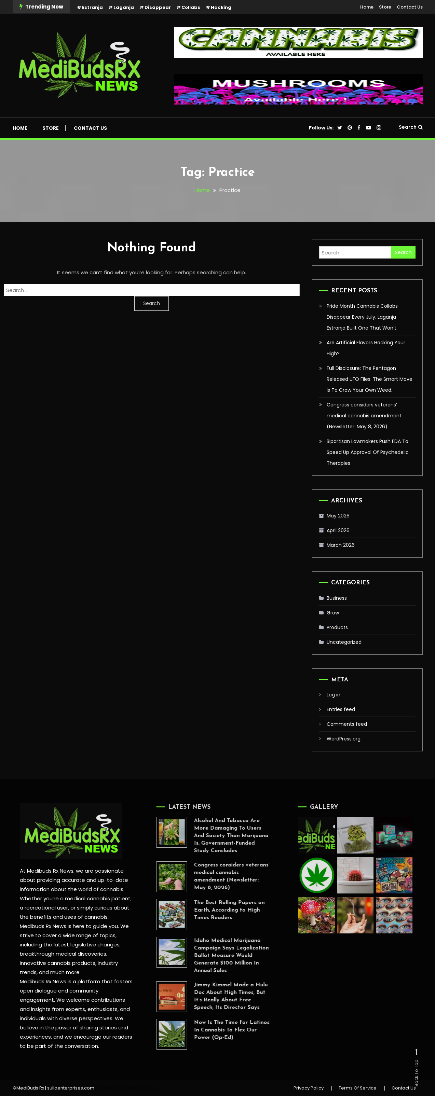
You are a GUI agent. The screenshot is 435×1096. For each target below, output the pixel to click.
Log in (333, 694)
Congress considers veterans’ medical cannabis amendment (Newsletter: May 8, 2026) (364, 415)
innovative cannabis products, (58, 963)
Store (385, 7)
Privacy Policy (309, 1088)
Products (337, 627)
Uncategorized (344, 642)
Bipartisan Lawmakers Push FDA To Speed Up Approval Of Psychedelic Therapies (368, 452)
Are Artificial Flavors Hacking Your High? (366, 348)
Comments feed (347, 724)
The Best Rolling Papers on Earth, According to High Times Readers (221, 910)
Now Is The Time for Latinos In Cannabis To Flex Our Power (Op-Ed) (223, 1030)
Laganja (123, 7)
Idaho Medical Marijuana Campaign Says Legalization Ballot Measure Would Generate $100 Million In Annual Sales (223, 955)
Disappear (158, 7)
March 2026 (341, 545)
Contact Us (410, 7)
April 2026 (338, 530)
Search (411, 127)
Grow (333, 612)
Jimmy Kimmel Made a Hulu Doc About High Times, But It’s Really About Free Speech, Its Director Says (223, 996)
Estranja (92, 7)
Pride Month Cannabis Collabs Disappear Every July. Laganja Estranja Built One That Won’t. (362, 317)
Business (337, 598)
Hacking (221, 7)
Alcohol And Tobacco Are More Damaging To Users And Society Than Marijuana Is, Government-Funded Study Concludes (223, 836)
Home (366, 7)
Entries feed (341, 709)
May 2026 (338, 515)
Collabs (190, 7)
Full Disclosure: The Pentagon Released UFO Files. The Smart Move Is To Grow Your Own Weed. (369, 379)
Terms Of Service (358, 1088)
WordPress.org (344, 738)
